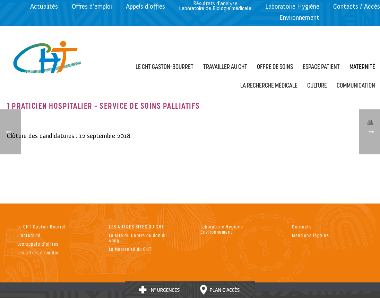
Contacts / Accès (356, 6)
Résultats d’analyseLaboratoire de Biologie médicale (215, 5)
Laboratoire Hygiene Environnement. (221, 229)
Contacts (302, 226)
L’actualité (29, 235)
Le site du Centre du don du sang (138, 237)
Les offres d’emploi (38, 252)
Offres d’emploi (92, 6)
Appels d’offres (145, 6)
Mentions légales (310, 235)
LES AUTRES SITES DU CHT (136, 226)
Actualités (44, 6)
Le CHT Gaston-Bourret (41, 226)
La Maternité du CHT (130, 249)
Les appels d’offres (38, 244)
